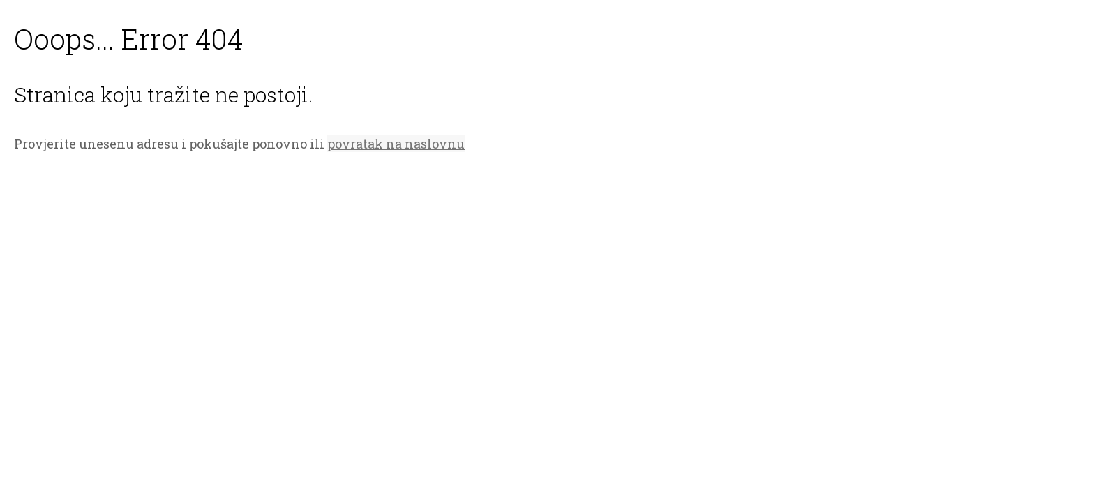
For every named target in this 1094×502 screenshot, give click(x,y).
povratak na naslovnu (396, 143)
